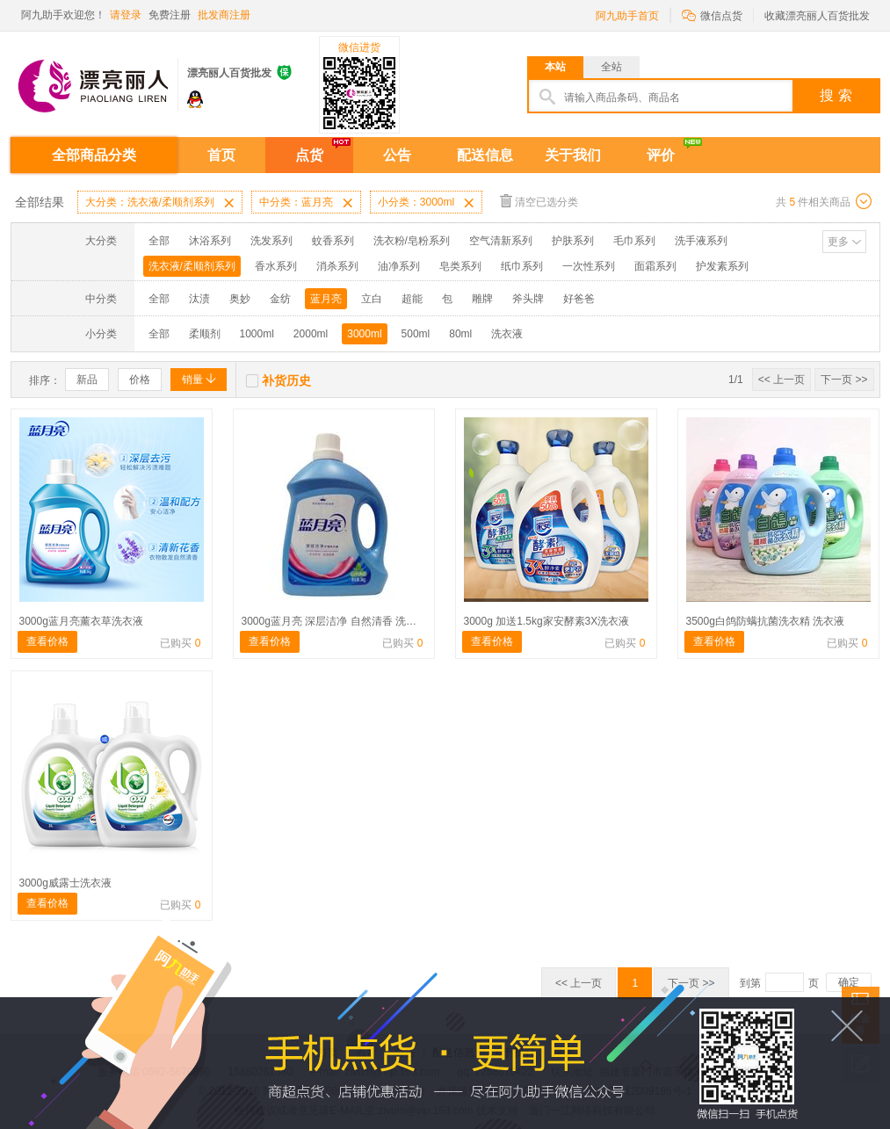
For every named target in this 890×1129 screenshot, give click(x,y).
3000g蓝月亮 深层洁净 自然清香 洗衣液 (334, 621)
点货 (309, 155)
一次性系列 (588, 266)
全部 (159, 241)
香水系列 (276, 266)
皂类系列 (460, 266)
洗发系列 (271, 241)
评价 (661, 155)
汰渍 (199, 299)
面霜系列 (655, 266)
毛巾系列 (634, 241)
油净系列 (399, 266)
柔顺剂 (205, 334)
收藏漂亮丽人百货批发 (817, 16)
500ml (416, 334)
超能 (412, 299)
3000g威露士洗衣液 (65, 883)
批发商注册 (224, 15)
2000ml (310, 334)
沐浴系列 (210, 241)
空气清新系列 (500, 241)
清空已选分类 (539, 200)
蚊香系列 (333, 241)
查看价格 (47, 641)
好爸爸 (579, 299)
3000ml (364, 334)
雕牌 (482, 299)
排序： (45, 380)
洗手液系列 (701, 241)
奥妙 (239, 299)
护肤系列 (573, 241)
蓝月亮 (326, 299)
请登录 (125, 15)
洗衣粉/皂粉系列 (411, 241)
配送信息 (485, 155)
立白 (371, 299)
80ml (460, 334)
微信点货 (712, 14)
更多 (838, 241)
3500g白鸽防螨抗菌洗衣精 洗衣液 (765, 621)
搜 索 (835, 95)
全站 (611, 67)
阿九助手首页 (627, 16)
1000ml (257, 334)
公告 (397, 155)
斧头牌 (528, 299)
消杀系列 (337, 266)
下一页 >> (844, 379)
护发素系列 (722, 266)
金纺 (280, 299)
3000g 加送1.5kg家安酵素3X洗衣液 (547, 621)
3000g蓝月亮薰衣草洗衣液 (81, 621)
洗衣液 (507, 334)
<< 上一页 (781, 379)
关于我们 (573, 155)
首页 (221, 155)
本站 (555, 67)
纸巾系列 (522, 266)
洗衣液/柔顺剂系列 (191, 266)
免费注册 (169, 15)
